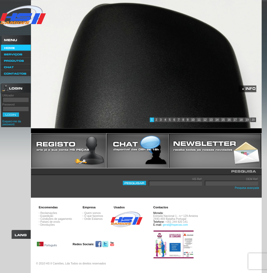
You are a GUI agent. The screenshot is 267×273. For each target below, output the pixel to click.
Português (47, 244)
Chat (16, 67)
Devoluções (47, 224)
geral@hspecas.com (175, 224)
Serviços (16, 54)
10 (193, 119)
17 (235, 119)
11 (199, 119)
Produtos (16, 60)
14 (217, 119)
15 (223, 119)
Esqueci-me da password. (11, 123)
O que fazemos (93, 215)
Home (16, 48)
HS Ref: (197, 179)
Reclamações (48, 213)
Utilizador (8, 95)
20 (253, 119)
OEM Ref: (252, 179)
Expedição (46, 215)
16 (229, 119)
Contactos (16, 73)
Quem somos (92, 213)
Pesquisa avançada (247, 187)
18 (241, 119)
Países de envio (50, 221)
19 (247, 119)
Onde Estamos (93, 218)
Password (8, 104)
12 (205, 119)
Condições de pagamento (56, 218)
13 (211, 119)
